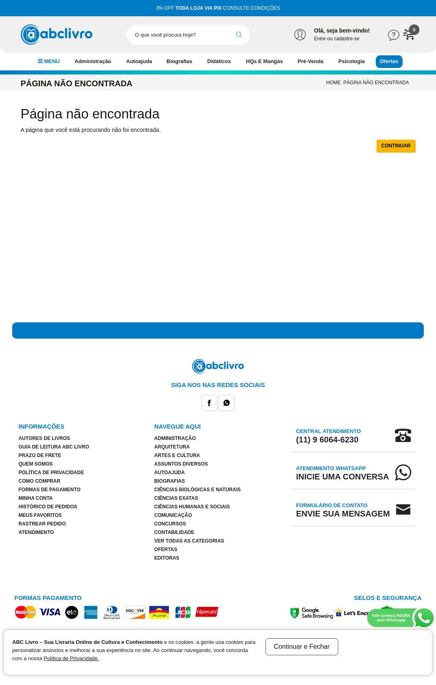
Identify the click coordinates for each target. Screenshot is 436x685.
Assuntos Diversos (181, 464)
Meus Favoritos (40, 515)
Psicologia (351, 61)
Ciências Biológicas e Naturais (197, 489)
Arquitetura (172, 447)
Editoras (167, 558)
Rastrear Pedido (42, 524)
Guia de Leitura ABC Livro (54, 447)
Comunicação (173, 515)
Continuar (396, 146)
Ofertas (389, 61)
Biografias (180, 61)
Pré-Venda (311, 61)
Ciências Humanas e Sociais (192, 507)
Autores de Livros (44, 438)
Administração (92, 61)
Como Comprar (40, 481)
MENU (49, 61)
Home (333, 82)
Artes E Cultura (177, 455)
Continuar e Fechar (302, 646)
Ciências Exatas (176, 498)
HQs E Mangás (264, 61)
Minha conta (36, 498)
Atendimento (36, 532)
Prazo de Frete (40, 455)
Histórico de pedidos (48, 507)
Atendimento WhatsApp (342, 473)
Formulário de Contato (343, 510)
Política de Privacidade (51, 472)
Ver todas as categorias (189, 541)
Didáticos (219, 61)
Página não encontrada (376, 82)
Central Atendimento (328, 436)
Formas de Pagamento (50, 489)
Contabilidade (174, 532)
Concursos (170, 524)
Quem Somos (36, 464)
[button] (409, 34)
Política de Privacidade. (71, 658)
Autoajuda (139, 61)
